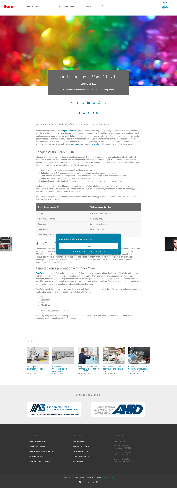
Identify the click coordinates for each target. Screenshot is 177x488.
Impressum (101, 251)
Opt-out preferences (79, 251)
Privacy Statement (91, 251)
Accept (88, 246)
